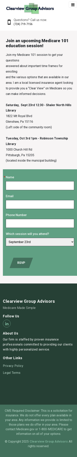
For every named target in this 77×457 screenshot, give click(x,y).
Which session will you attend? (27, 234)
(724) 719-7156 (23, 24)
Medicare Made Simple (19, 308)
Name (10, 177)
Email (9, 196)
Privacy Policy (13, 366)
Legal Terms (12, 373)
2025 (25, 441)
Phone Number (16, 215)
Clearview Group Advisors (29, 301)
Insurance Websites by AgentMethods (38, 451)
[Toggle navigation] (73, 5)
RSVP (21, 263)
